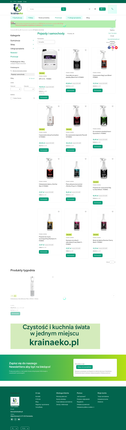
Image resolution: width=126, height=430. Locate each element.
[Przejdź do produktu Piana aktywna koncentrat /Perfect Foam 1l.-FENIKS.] (76, 168)
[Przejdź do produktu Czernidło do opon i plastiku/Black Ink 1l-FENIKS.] (76, 59)
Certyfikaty (39, 407)
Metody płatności (61, 396)
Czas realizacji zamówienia (64, 402)
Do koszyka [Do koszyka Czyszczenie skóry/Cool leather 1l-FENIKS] (43, 150)
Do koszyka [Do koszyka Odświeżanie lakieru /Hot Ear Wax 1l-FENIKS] (43, 199)
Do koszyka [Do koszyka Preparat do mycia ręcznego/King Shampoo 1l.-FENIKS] (43, 252)
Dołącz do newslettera (84, 367)
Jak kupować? (81, 396)
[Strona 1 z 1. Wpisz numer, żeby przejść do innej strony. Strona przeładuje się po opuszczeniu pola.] (112, 262)
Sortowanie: (40, 38)
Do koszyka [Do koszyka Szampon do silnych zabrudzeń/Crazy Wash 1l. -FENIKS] (70, 255)
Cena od (12, 86)
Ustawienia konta (103, 399)
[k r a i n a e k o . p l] (112, 33)
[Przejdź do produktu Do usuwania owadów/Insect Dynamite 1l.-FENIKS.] (103, 115)
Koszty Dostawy (48, 25)
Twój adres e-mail (79, 364)
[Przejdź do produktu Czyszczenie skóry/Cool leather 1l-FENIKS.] (49, 115)
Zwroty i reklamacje (62, 404)
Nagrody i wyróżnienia (42, 404)
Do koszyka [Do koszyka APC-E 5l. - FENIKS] (43, 97)
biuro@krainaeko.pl (16, 412)
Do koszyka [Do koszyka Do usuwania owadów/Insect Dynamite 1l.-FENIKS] (97, 146)
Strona (107, 262)
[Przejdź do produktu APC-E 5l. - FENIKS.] (49, 59)
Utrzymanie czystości (27, 30)
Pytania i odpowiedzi (83, 399)
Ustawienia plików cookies (85, 407)
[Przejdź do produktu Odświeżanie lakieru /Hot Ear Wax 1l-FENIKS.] (49, 168)
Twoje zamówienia (103, 396)
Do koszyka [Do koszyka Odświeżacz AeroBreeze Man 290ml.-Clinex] (15, 313)
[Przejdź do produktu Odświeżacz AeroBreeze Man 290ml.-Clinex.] (32, 286)
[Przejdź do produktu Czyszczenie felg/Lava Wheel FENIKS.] (103, 59)
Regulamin (80, 402)
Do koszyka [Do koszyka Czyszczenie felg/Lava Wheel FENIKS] (97, 90)
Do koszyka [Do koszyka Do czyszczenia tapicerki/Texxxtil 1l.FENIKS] (70, 150)
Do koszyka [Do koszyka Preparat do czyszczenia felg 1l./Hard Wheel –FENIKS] (97, 202)
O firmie (38, 399)
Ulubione (100, 402)
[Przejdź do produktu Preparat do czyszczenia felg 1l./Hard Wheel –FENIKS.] (103, 168)
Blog (37, 402)
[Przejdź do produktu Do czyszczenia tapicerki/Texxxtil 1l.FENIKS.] (76, 115)
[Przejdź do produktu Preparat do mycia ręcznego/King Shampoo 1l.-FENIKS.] (49, 221)
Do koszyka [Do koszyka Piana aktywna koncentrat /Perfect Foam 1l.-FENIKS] (70, 199)
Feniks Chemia (17, 98)
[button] (63, 9)
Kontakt (20, 1)
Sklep (18, 30)
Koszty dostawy (61, 399)
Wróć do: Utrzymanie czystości (18, 71)
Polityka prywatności (83, 404)
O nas (24, 1)
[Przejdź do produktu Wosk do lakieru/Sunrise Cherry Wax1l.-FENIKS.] (103, 221)
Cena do (26, 86)
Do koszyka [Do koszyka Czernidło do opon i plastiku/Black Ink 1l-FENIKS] (70, 90)
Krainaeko (13, 30)
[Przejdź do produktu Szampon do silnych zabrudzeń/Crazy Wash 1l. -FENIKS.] (76, 221)
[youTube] (116, 47)
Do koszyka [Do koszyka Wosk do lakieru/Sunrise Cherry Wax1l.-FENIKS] (97, 255)
